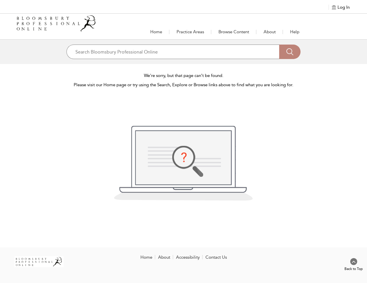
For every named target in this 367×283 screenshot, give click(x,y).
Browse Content (233, 31)
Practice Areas (190, 31)
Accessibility (188, 257)
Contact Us (216, 257)
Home (156, 31)
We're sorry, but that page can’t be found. (183, 75)
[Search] (290, 52)
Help (294, 31)
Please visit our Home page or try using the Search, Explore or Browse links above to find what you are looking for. (183, 84)
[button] (190, 31)
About (270, 31)
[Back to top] (353, 264)
